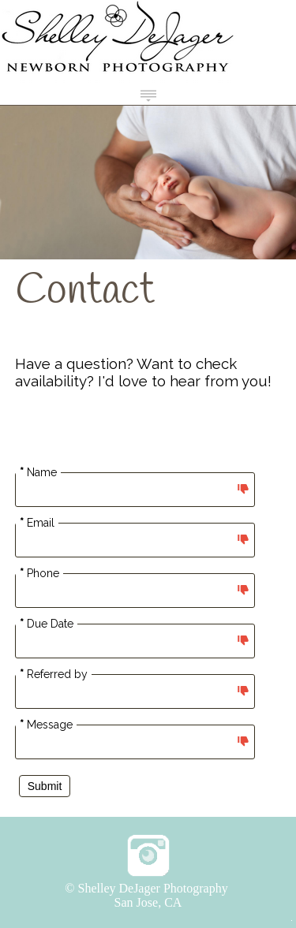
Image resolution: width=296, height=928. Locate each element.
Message (46, 724)
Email (37, 522)
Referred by (54, 674)
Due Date (46, 623)
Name (38, 472)
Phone (39, 573)
